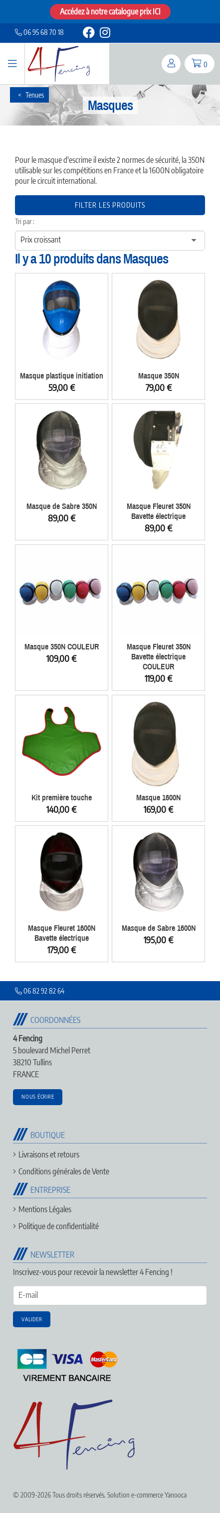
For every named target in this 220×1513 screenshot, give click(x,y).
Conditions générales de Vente (63, 1171)
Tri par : (24, 221)
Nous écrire (37, 1096)
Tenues (34, 95)
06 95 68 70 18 (39, 32)
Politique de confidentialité (58, 1226)
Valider (31, 1319)
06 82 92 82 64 (39, 991)
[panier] (200, 63)
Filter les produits (110, 205)
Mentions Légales (44, 1209)
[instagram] (104, 34)
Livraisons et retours (48, 1154)
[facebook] (88, 34)
